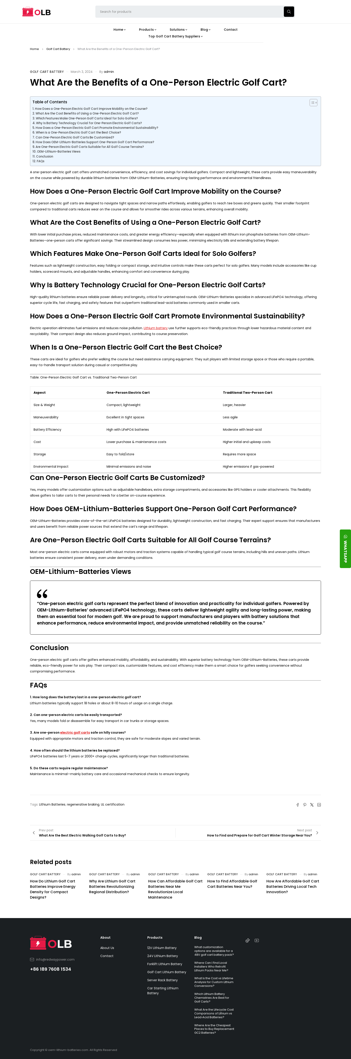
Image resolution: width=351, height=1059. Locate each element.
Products (155, 937)
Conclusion (44, 156)
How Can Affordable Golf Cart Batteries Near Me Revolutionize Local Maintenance (175, 889)
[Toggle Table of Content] (311, 102)
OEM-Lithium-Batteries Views (58, 151)
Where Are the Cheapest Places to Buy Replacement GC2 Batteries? (214, 1029)
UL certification (112, 804)
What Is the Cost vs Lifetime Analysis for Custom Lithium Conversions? (213, 982)
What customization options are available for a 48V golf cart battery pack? (214, 951)
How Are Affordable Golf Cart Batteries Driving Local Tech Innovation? (292, 887)
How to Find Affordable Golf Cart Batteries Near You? (232, 884)
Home (34, 49)
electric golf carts (75, 732)
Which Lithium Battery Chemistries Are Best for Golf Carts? (211, 998)
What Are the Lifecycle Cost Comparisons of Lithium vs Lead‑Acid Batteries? (214, 1013)
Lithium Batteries (52, 804)
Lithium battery (156, 328)
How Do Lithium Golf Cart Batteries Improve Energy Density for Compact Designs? (52, 889)
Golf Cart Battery (58, 49)
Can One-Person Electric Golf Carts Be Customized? (75, 137)
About (105, 937)
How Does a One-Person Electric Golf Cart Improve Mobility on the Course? (91, 109)
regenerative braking (83, 804)
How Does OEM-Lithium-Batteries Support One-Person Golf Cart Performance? (95, 142)
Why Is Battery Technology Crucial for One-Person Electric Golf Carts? (89, 123)
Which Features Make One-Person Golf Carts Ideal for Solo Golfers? (87, 118)
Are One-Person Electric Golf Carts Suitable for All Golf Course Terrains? (90, 147)
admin (109, 71)
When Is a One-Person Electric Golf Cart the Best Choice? (78, 132)
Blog (198, 937)
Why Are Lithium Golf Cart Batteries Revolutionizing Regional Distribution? (112, 887)
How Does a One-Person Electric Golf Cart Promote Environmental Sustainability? (97, 128)
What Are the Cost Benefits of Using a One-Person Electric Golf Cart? (87, 113)
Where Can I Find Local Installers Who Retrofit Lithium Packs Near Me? (211, 967)
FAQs (40, 161)
